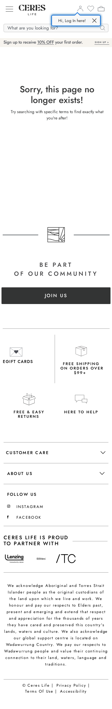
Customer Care (55, 453)
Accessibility (73, 691)
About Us (56, 473)
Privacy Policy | (73, 685)
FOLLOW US (22, 494)
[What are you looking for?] (56, 28)
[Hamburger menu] (9, 9)
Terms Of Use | (41, 691)
